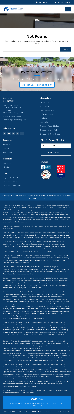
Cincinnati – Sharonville (12, 186)
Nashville (6, 145)
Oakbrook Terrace (47, 110)
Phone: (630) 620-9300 (12, 116)
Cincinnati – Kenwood (11, 182)
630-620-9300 (42, 2)
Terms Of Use (37, 412)
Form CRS (49, 412)
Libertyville (44, 122)
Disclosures (9, 412)
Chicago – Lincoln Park (48, 130)
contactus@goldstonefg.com (14, 120)
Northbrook (44, 106)
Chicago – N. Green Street (50, 134)
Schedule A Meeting (62, 2)
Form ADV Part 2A (62, 412)
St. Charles (44, 118)
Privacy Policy (23, 412)
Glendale (6, 167)
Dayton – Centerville (11, 178)
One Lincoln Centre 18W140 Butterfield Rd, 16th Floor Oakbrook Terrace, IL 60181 (13, 109)
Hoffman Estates (46, 114)
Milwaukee (7, 163)
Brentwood (7, 153)
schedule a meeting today (37, 85)
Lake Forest (44, 102)
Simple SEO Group (38, 198)
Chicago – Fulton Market (49, 126)
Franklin (6, 149)
